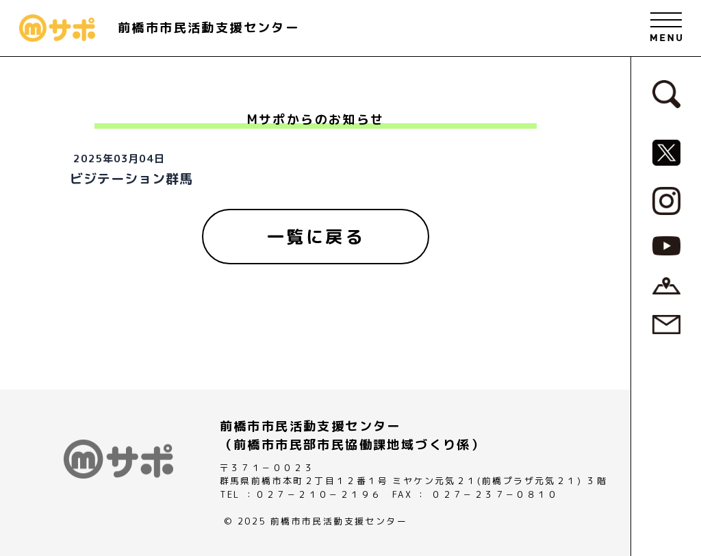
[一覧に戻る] (315, 237)
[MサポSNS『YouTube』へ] (666, 244)
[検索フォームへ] (666, 93)
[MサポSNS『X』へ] (666, 151)
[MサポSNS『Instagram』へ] (666, 199)
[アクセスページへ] (666, 284)
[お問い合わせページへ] (666, 323)
